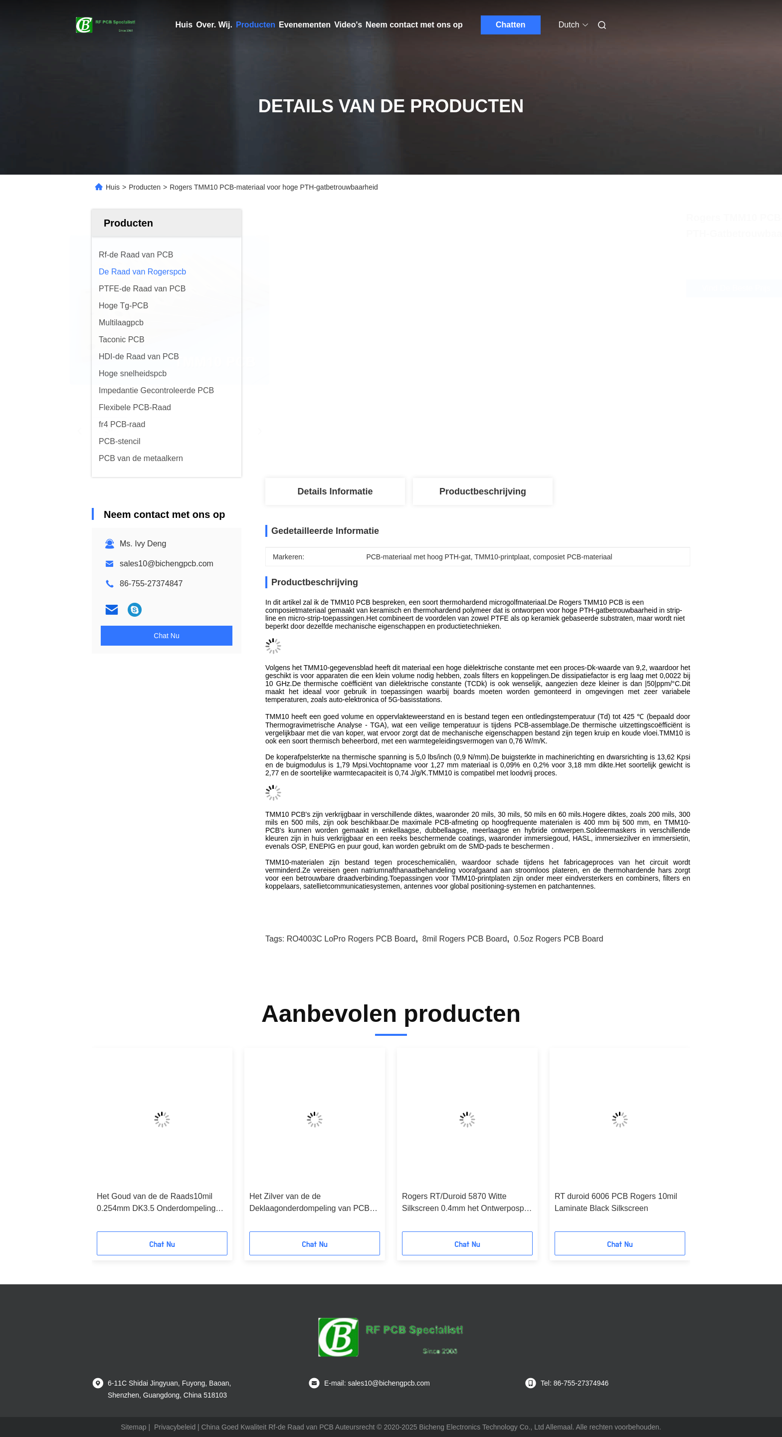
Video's (348, 24)
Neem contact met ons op (414, 24)
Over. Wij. (214, 24)
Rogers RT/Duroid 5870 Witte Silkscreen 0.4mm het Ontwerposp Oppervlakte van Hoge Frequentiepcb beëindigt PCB (463, 1203)
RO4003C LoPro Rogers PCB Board (351, 939)
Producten (255, 24)
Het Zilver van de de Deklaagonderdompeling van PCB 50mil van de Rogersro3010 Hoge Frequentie (309, 1203)
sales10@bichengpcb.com (166, 563)
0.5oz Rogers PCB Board (558, 939)
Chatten (511, 24)
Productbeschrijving (482, 491)
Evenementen (305, 24)
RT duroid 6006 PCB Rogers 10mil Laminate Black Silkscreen (616, 1202)
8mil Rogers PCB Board (464, 939)
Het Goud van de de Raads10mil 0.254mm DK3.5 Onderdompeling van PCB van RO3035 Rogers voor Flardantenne (159, 1203)
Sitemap (133, 1427)
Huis (184, 24)
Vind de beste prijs (540, 288)
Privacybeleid (175, 1427)
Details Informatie (335, 491)
